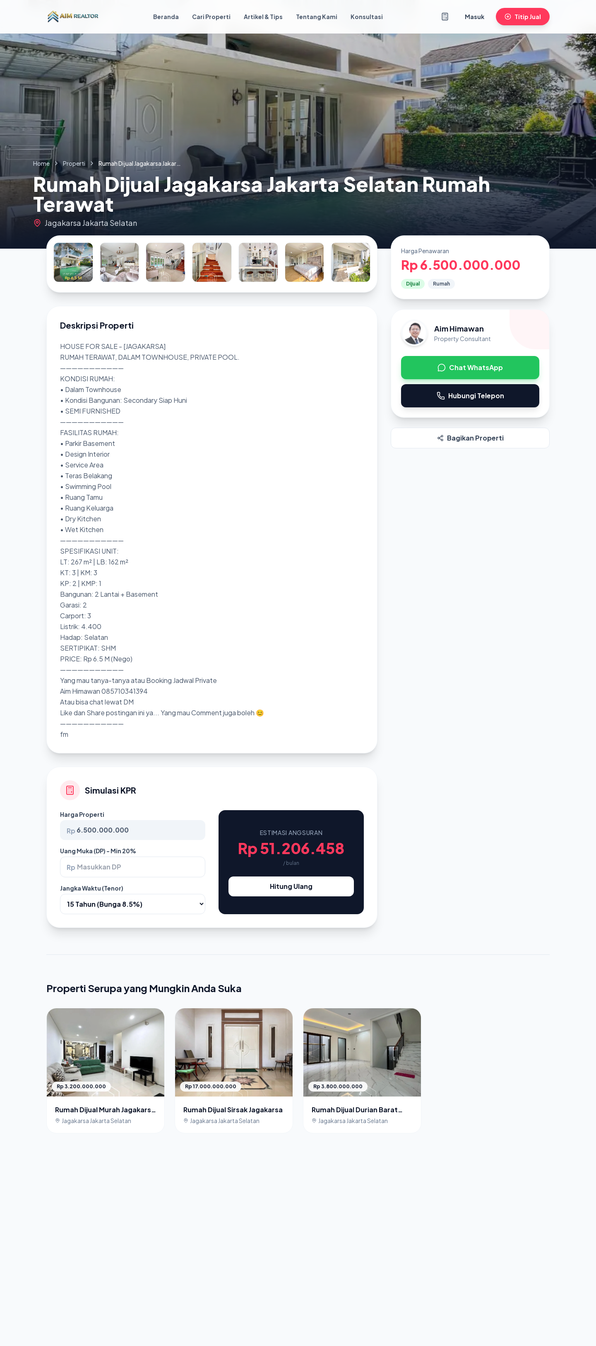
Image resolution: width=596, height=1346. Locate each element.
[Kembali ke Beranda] (72, 16)
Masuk (474, 16)
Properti (74, 163)
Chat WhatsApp (470, 367)
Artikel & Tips (263, 16)
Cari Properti (211, 16)
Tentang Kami (316, 16)
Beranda (166, 16)
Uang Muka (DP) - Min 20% (98, 851)
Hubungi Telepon (470, 395)
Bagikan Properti (470, 437)
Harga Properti (82, 814)
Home (41, 163)
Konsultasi (367, 16)
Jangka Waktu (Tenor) (91, 888)
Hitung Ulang (291, 886)
